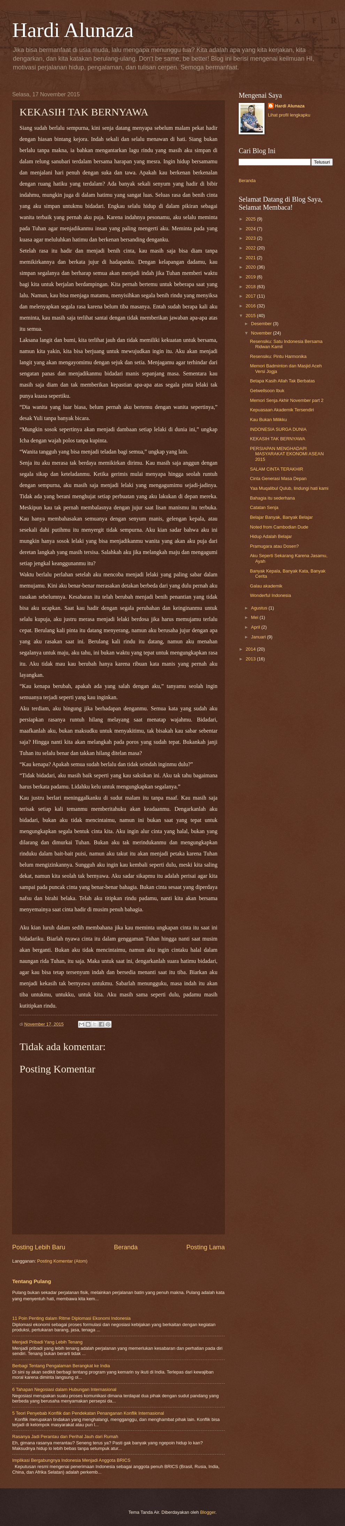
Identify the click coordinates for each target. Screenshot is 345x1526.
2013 (251, 658)
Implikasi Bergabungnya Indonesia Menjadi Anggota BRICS (71, 1460)
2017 (251, 296)
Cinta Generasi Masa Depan (278, 478)
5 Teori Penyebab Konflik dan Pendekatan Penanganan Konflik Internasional (88, 1413)
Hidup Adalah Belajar (271, 536)
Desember (262, 323)
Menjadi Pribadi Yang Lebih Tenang (47, 1342)
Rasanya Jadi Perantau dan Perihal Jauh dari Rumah (65, 1436)
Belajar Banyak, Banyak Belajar (281, 517)
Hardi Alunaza (72, 30)
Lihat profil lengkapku (289, 115)
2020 (251, 267)
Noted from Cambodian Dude (279, 527)
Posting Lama (205, 1247)
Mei (255, 617)
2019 (251, 276)
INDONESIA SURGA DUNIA (278, 429)
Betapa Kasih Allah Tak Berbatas (282, 380)
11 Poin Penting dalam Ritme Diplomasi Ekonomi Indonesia (71, 1318)
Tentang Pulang (31, 1281)
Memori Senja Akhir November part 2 (286, 400)
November (262, 333)
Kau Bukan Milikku (268, 419)
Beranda (126, 1247)
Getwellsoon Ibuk (267, 390)
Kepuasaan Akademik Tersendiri (282, 409)
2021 (251, 257)
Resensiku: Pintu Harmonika (278, 356)
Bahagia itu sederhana (272, 498)
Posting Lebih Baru (38, 1247)
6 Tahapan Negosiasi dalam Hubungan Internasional (64, 1389)
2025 (251, 219)
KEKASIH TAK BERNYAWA (277, 438)
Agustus (259, 608)
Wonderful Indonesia (270, 595)
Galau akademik (266, 586)
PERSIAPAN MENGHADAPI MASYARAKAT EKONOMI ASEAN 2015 (287, 454)
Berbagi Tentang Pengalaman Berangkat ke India (61, 1365)
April (256, 627)
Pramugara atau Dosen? (274, 546)
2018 (251, 286)
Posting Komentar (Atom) (62, 1261)
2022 (251, 247)
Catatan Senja (264, 507)
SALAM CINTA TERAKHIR (276, 469)
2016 (251, 305)
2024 (251, 228)
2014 (251, 649)
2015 (251, 315)
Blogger (207, 1512)
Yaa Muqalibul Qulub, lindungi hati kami (289, 488)
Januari (259, 636)
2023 (251, 238)
